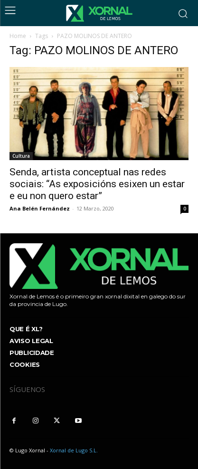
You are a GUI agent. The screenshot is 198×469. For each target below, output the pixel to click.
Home (17, 36)
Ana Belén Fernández (39, 208)
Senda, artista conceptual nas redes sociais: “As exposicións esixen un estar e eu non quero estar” (97, 183)
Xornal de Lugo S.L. (74, 450)
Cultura (21, 156)
